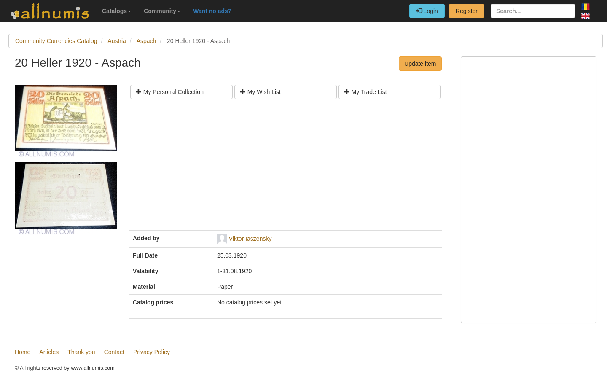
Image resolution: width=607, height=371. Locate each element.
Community (162, 11)
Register (467, 11)
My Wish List (260, 92)
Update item (420, 63)
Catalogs (116, 11)
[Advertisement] (285, 168)
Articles (49, 352)
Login (427, 11)
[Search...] (533, 11)
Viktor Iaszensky (250, 238)
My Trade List (365, 92)
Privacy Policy (151, 352)
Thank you (81, 352)
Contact (114, 352)
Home (22, 352)
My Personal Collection (170, 92)
